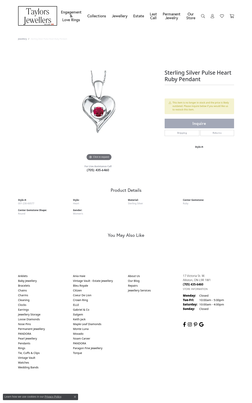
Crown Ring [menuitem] (80, 300)
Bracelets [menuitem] (24, 285)
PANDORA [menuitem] (24, 333)
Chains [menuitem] (22, 290)
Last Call (153, 15)
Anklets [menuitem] (23, 276)
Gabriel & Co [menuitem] (81, 309)
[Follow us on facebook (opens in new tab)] (184, 324)
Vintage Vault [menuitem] (26, 358)
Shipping (182, 132)
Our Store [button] (190, 15)
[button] (203, 16)
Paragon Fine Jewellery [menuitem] (88, 348)
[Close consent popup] (75, 397)
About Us (134, 276)
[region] (99, 104)
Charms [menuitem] (23, 295)
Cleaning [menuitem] (23, 300)
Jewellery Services (139, 290)
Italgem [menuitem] (78, 314)
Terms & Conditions (130, 383)
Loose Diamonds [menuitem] (29, 319)
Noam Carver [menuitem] (81, 338)
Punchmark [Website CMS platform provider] (132, 395)
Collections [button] (96, 15)
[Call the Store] (193, 284)
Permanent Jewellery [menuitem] (31, 329)
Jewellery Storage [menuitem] (29, 314)
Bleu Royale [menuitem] (80, 285)
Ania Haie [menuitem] (79, 276)
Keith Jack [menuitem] (79, 319)
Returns (217, 132)
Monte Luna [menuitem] (81, 329)
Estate (138, 15)
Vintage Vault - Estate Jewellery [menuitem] (93, 281)
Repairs (133, 285)
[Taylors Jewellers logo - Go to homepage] (38, 16)
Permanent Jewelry (171, 15)
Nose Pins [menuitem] (24, 324)
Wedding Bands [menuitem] (28, 367)
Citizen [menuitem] (77, 290)
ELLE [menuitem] (76, 305)
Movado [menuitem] (78, 333)
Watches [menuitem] (23, 362)
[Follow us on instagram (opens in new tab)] (190, 324)
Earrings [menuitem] (23, 309)
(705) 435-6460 (98, 170)
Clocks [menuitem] (22, 305)
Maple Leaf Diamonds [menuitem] (87, 324)
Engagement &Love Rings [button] (71, 15)
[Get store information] (195, 289)
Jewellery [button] (119, 15)
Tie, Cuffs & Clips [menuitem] (29, 353)
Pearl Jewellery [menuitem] (27, 338)
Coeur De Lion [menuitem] (82, 295)
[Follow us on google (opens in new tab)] (201, 324)
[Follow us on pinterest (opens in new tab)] (195, 324)
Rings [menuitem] (21, 348)
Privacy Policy (107, 383)
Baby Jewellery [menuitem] (27, 281)
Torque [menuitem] (77, 353)
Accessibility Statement (158, 383)
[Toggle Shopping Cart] (232, 16)
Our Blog (134, 281)
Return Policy (87, 383)
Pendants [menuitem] (24, 343)
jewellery (22, 39)
